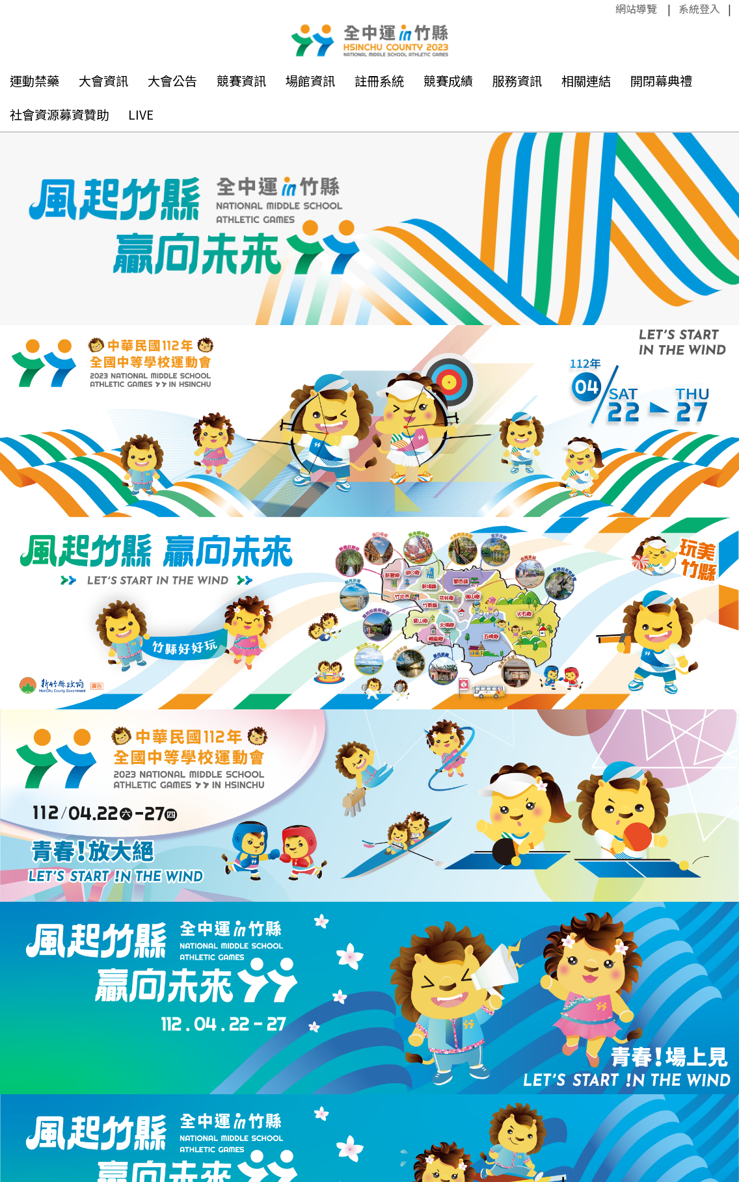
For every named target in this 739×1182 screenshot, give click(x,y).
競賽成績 (448, 81)
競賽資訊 (241, 81)
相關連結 (586, 81)
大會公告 (172, 81)
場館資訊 (310, 81)
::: (609, 8)
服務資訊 (517, 81)
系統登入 (699, 8)
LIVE (141, 114)
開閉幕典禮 (661, 81)
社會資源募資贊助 (59, 114)
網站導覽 (636, 8)
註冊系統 (379, 81)
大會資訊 (103, 81)
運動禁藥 (34, 81)
